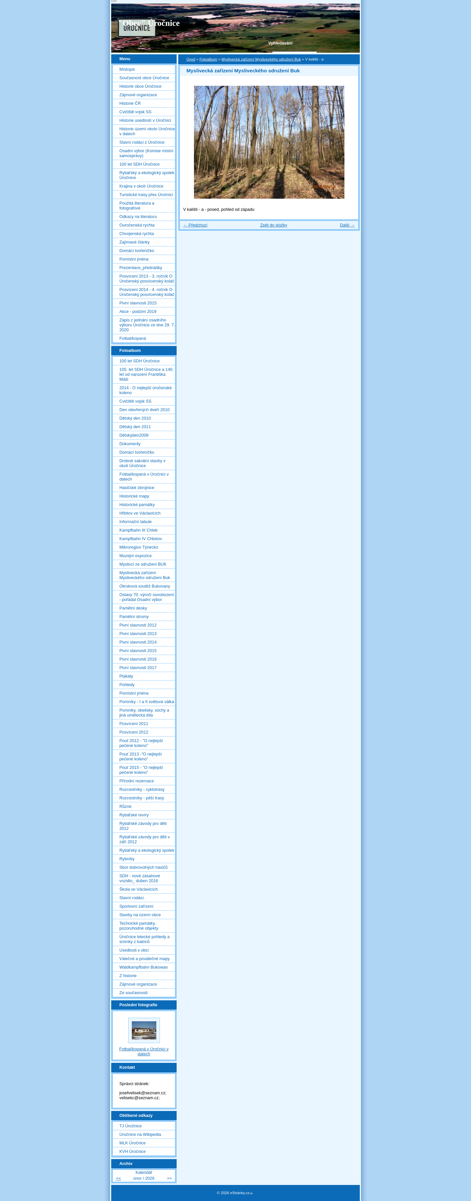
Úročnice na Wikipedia (140, 1134)
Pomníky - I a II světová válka (146, 701)
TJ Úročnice (130, 1125)
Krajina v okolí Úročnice (141, 186)
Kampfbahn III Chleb (138, 530)
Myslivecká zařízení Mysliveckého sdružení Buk (261, 59)
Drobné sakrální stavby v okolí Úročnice (142, 463)
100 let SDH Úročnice (139, 164)
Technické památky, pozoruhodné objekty (138, 926)
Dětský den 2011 (135, 426)
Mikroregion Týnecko (138, 547)
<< (118, 1178)
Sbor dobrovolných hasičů (143, 867)
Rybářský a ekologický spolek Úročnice (146, 175)
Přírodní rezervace (136, 780)
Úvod (190, 59)
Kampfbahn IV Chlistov (140, 538)
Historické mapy (134, 496)
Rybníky (126, 858)
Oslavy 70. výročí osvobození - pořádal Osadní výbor (146, 597)
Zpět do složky (273, 225)
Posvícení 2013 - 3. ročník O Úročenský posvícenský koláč (146, 278)
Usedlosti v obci (134, 950)
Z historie (128, 975)
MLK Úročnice (132, 1142)
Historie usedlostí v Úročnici (145, 120)
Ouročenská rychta (136, 225)
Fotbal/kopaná (132, 338)
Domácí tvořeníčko (136, 250)
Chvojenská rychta (136, 233)
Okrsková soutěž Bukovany (144, 586)
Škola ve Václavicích (138, 889)
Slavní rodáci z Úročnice (142, 142)
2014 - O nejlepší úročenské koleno (145, 390)
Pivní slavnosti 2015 (138, 302)
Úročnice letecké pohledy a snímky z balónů (144, 939)
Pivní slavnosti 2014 (138, 642)
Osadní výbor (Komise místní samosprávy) (146, 153)
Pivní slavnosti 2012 (138, 625)
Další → (347, 225)
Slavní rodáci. (132, 897)
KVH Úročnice (132, 1151)
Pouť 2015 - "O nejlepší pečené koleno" (141, 770)
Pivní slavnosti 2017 (138, 667)
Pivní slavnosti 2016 (138, 659)
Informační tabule (135, 521)
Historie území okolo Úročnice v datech (147, 131)
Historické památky (137, 504)
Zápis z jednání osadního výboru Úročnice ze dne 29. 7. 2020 (147, 325)
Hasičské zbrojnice (136, 487)
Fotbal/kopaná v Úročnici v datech (144, 477)
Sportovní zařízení (136, 906)
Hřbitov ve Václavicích (140, 513)
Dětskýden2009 (133, 435)
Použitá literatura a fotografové (136, 205)
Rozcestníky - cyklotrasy (142, 789)
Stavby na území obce (140, 914)
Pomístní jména (133, 259)
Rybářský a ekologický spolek (146, 850)
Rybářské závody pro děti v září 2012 (144, 839)
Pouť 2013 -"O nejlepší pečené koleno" (140, 756)
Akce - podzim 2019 (137, 311)
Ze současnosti (133, 992)
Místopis (127, 69)
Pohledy (126, 684)
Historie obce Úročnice (140, 86)
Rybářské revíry (134, 814)
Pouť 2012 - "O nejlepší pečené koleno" (141, 743)
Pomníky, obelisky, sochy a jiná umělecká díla (144, 713)
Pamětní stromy (134, 616)
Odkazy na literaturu (138, 216)
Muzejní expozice (135, 555)
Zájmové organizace (138, 94)
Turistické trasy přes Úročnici (146, 194)
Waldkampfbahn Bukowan (143, 967)
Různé (125, 806)
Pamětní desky (133, 608)
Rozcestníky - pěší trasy (141, 797)
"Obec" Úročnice (149, 23)
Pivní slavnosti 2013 (138, 633)
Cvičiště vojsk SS (135, 111)
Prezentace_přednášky (140, 267)
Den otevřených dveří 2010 (144, 409)
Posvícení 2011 (133, 723)
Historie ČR (130, 103)
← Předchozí (195, 225)
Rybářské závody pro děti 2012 (142, 826)
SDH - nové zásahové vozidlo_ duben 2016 (139, 878)
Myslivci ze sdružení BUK (142, 564)
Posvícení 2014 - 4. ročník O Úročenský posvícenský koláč (146, 292)
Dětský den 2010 (135, 418)
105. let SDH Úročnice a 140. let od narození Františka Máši (146, 374)
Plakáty (126, 676)
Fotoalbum (208, 59)
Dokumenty (130, 443)
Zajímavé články (134, 242)
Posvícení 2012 (133, 732)
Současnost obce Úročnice (144, 77)
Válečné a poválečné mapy (144, 958)
